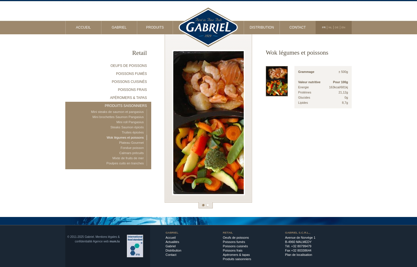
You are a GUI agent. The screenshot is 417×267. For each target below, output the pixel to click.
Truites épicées (133, 132)
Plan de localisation (298, 254)
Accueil (83, 27)
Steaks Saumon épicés (127, 127)
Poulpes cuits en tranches (125, 163)
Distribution (262, 27)
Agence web (101, 241)
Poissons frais (132, 90)
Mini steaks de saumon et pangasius (117, 111)
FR (324, 27)
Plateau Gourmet (131, 142)
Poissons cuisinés (129, 82)
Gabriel (119, 27)
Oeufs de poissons (129, 66)
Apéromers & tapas (128, 98)
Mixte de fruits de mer (128, 158)
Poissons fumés (131, 74)
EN (343, 27)
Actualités (172, 242)
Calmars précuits (131, 153)
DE (337, 27)
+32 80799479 (301, 246)
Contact (297, 27)
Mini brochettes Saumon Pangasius (118, 117)
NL (330, 27)
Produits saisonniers (126, 106)
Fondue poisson (132, 148)
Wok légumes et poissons (125, 137)
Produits (155, 27)
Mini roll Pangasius (130, 122)
